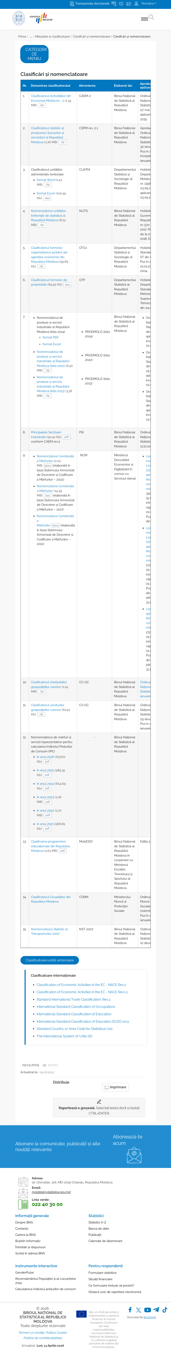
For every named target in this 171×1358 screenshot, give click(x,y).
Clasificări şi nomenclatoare (131, 36)
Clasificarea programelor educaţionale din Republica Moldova (50, 846)
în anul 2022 (49, 813)
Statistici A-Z (97, 1222)
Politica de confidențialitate (42, 1338)
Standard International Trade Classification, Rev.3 (73, 999)
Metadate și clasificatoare (52, 36)
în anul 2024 (51, 786)
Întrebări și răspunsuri (30, 1247)
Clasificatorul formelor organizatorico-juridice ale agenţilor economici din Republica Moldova (49, 257)
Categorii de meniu (36, 54)
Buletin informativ (28, 1241)
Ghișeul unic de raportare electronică (114, 1292)
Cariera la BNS (25, 1235)
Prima (22, 36)
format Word (49, 182)
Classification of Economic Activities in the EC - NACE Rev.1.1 (82, 992)
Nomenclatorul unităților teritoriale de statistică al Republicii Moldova (48, 218)
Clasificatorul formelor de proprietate (49, 282)
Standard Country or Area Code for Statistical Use (74, 1029)
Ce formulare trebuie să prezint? (111, 1285)
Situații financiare (100, 1279)
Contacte (21, 1228)
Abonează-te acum (127, 1140)
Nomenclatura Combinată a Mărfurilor (55, 460)
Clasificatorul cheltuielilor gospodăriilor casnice (49, 686)
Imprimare (115, 1087)
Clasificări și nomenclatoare (91, 36)
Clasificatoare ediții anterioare (50, 960)
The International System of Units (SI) (64, 1036)
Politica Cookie (55, 1332)
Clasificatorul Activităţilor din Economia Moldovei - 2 (51, 100)
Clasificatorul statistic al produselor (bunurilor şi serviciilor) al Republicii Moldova (47, 135)
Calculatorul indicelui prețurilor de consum (45, 1289)
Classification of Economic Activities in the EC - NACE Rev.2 (81, 985)
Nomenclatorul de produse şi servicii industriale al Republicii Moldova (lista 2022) (55, 361)
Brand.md (149, 1317)
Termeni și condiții (31, 1332)
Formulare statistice (102, 1273)
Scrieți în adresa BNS (30, 1253)
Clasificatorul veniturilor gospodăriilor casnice (50, 709)
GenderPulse (24, 1272)
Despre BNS (24, 1222)
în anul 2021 (51, 826)
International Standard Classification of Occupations (76, 1007)
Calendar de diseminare (105, 1241)
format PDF (51, 337)
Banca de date (98, 1228)
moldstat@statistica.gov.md (51, 1192)
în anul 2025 (51, 772)
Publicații (94, 1235)
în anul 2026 (51, 759)
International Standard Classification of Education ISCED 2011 (83, 1022)
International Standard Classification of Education (74, 1014)
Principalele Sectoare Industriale (46, 434)
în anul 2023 (49, 799)
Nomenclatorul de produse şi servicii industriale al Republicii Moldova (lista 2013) (54, 386)
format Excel (51, 195)
